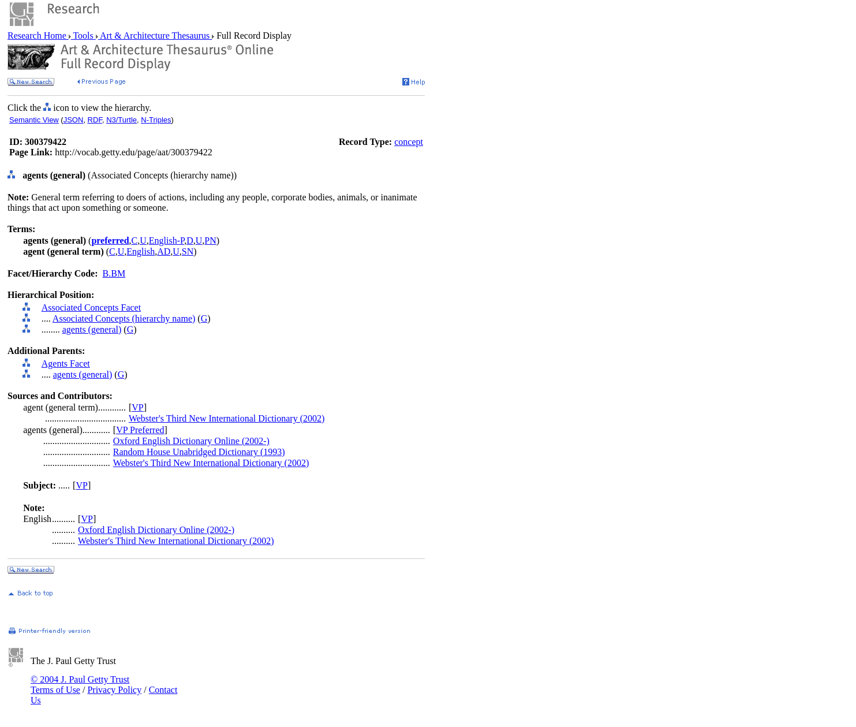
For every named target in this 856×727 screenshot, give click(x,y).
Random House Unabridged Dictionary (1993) (199, 452)
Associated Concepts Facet (91, 307)
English (140, 251)
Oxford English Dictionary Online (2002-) (191, 441)
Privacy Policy (114, 690)
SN (187, 251)
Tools (83, 35)
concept (408, 142)
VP (137, 407)
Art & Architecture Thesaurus (155, 35)
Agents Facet (66, 363)
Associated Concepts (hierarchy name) (124, 318)
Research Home (38, 35)
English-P (166, 240)
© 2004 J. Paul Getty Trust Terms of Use (80, 684)
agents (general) (92, 329)
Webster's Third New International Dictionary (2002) (226, 418)
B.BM (114, 273)
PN (210, 240)
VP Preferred (140, 430)
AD (163, 251)
